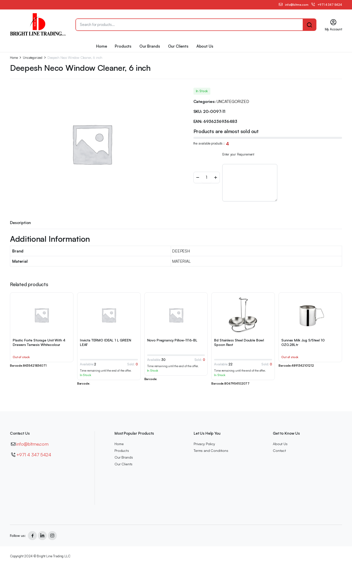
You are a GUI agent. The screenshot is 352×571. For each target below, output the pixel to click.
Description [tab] (20, 222)
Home (101, 46)
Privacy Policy (204, 444)
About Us (204, 46)
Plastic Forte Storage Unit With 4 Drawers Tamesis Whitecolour (39, 342)
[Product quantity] (207, 177)
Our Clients (178, 46)
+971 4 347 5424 (33, 454)
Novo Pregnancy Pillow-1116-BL (172, 340)
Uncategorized (32, 57)
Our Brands (149, 46)
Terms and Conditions (211, 450)
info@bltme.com (32, 444)
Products (123, 46)
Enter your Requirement (238, 154)
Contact (279, 450)
